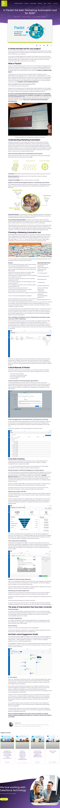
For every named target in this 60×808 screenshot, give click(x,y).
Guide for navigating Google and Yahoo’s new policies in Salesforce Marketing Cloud (22, 755)
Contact (49, 3)
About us (27, 3)
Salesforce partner (18, 3)
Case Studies (33, 3)
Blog (45, 3)
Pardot (10, 466)
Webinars (40, 3)
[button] (36, 45)
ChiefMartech (21, 239)
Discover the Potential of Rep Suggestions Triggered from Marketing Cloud (37, 753)
